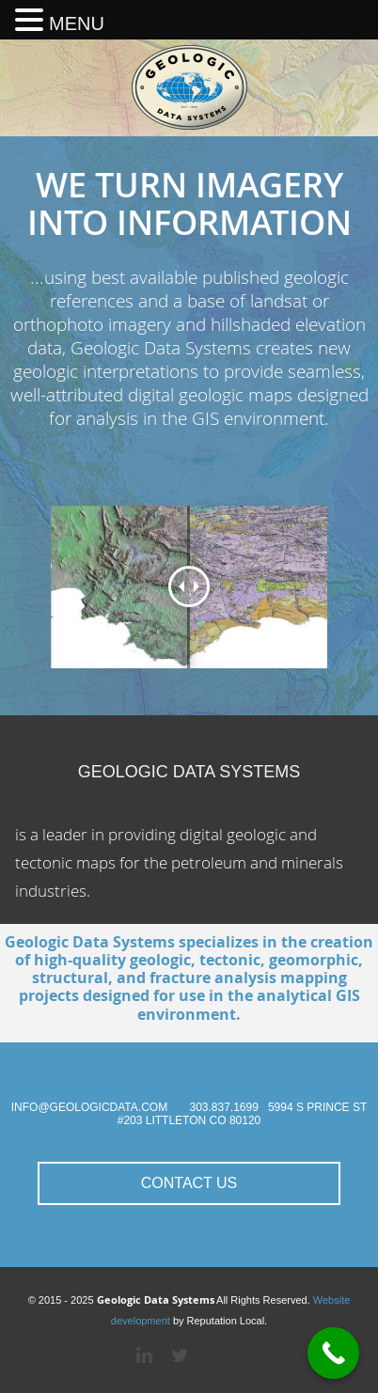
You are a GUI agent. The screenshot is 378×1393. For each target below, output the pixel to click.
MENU (76, 23)
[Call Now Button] (333, 1353)
